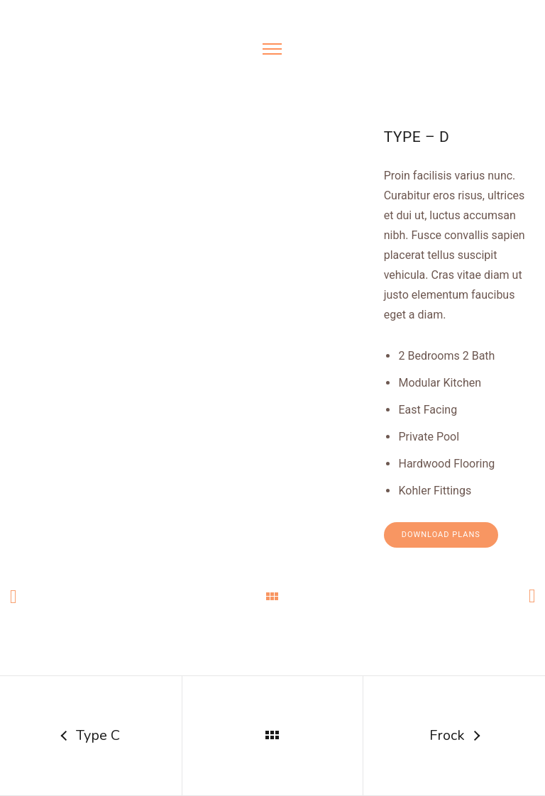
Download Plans (441, 534)
